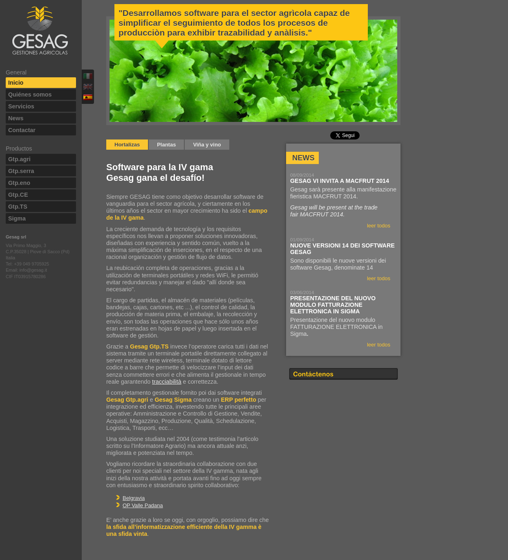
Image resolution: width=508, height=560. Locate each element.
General (16, 72)
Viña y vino (207, 145)
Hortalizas (127, 145)
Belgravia (134, 498)
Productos (19, 148)
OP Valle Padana (143, 505)
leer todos (378, 226)
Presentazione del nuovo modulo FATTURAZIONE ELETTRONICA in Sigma (333, 305)
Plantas (166, 145)
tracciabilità (166, 381)
